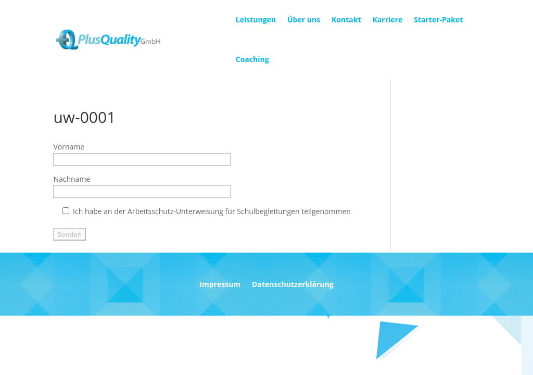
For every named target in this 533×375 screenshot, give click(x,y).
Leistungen (256, 19)
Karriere (388, 19)
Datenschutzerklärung (293, 285)
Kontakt (346, 19)
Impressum (219, 285)
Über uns (303, 19)
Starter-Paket (438, 19)
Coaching (252, 59)
